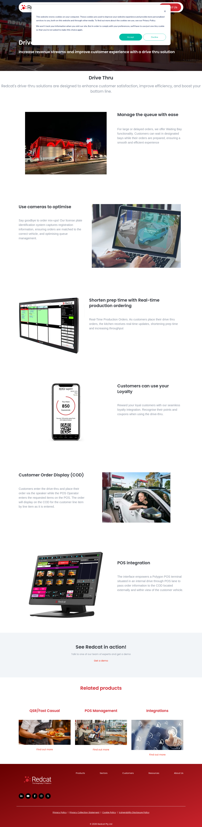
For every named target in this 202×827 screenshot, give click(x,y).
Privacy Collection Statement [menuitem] (84, 812)
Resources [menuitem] (153, 773)
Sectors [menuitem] (104, 773)
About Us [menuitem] (178, 773)
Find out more (44, 749)
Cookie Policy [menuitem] (109, 812)
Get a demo (101, 660)
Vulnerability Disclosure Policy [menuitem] (134, 812)
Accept (130, 37)
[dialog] (101, 25)
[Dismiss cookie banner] (165, 11)
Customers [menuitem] (128, 773)
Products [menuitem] (80, 773)
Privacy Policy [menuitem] (60, 812)
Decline (154, 37)
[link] (38, 780)
